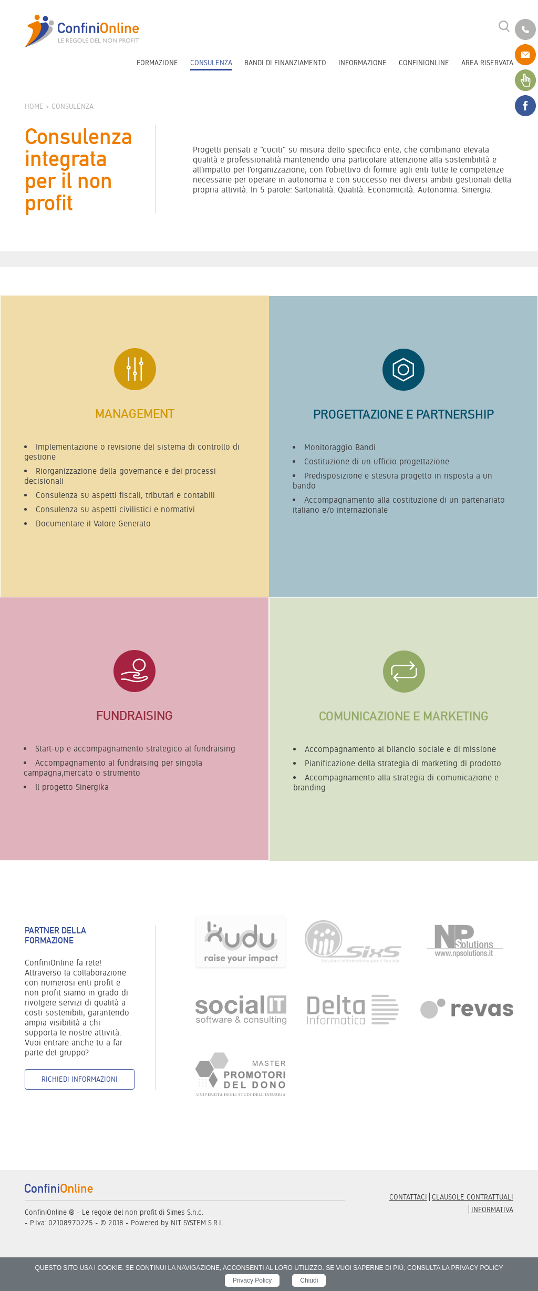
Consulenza (211, 62)
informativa (492, 1209)
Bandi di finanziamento (285, 62)
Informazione (362, 62)
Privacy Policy (252, 1280)
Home (35, 106)
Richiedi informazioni (80, 1079)
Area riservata (487, 62)
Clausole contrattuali (472, 1197)
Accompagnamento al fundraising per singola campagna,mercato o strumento (113, 768)
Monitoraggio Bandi (340, 447)
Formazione (157, 62)
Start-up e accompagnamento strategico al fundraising (135, 749)
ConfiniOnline (424, 62)
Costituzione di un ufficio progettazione (376, 461)
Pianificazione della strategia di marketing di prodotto (403, 763)
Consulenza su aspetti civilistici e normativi (115, 509)
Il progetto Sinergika (72, 787)
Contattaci (408, 1197)
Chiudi (309, 1280)
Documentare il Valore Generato (93, 523)
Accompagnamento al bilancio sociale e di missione (400, 749)
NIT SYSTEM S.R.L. (197, 1222)
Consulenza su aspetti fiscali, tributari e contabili (125, 495)
